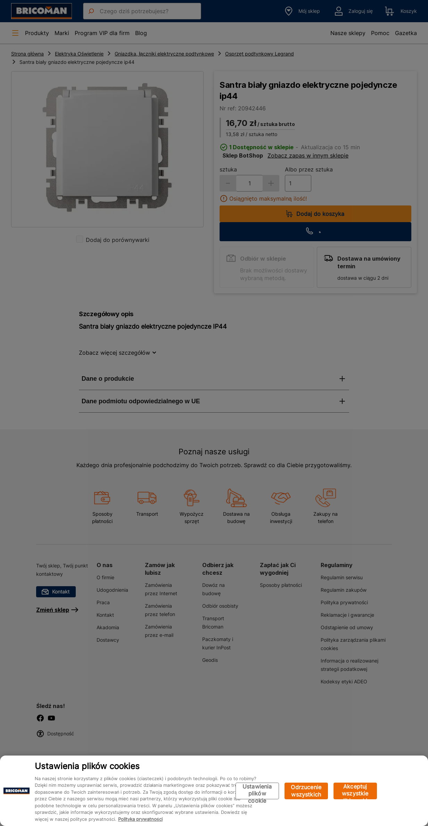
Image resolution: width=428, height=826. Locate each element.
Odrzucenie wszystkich (306, 791)
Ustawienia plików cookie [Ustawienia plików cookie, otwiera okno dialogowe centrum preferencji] (257, 791)
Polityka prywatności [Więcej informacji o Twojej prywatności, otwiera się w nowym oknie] (140, 819)
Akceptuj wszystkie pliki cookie (355, 791)
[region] (214, 791)
